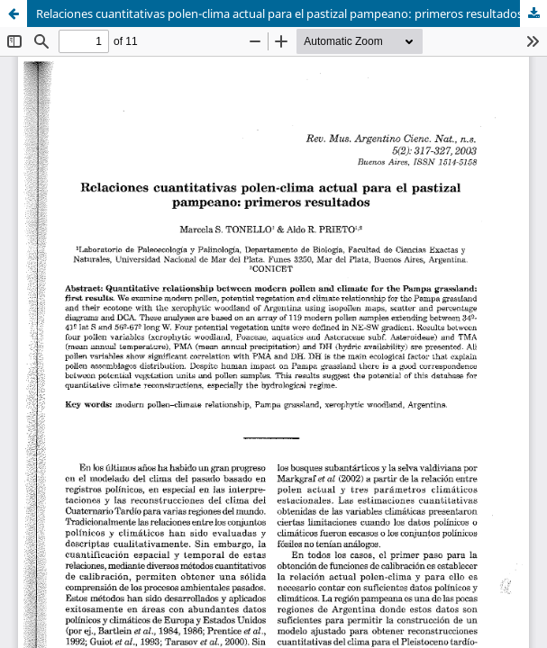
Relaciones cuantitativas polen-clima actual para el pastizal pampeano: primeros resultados (279, 13)
